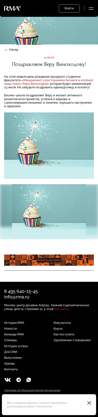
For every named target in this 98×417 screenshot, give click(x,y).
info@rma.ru (16, 297)
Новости (10, 328)
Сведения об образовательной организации (32, 390)
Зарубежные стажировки (72, 340)
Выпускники (13, 357)
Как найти (61, 309)
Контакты (11, 369)
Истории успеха (16, 346)
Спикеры (10, 340)
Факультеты (62, 323)
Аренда (9, 363)
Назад (13, 49)
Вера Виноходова (35, 84)
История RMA (14, 323)
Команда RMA (14, 334)
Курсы (58, 328)
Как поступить (64, 334)
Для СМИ (10, 352)
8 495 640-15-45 (21, 291)
